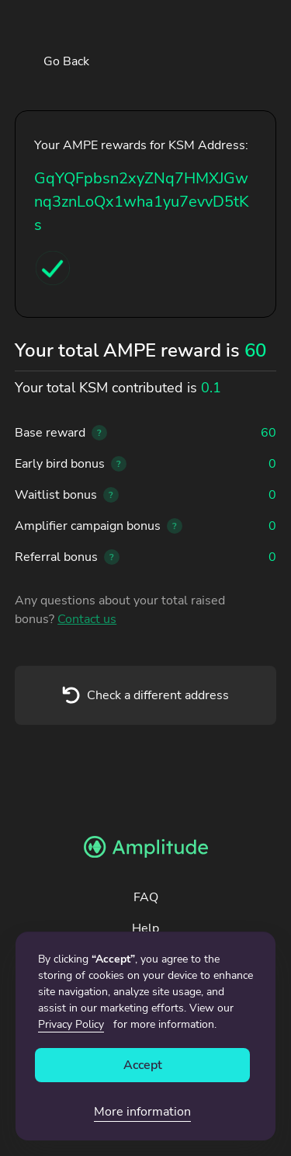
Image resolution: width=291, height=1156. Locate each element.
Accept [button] (142, 1065)
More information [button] (142, 1111)
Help (145, 928)
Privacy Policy (71, 1024)
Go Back (66, 61)
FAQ (145, 897)
